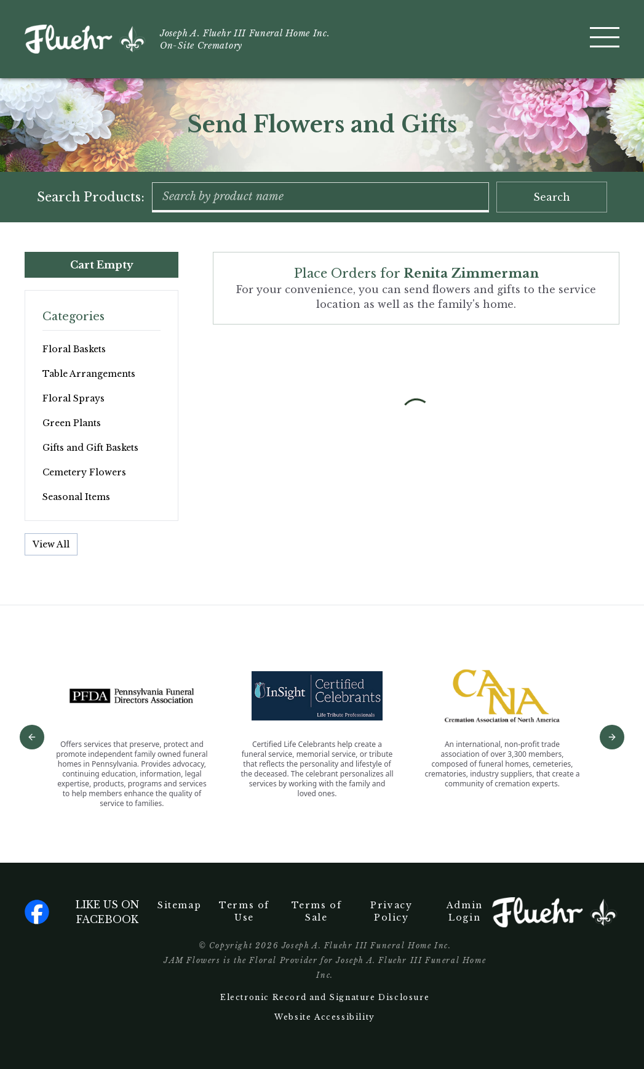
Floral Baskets (74, 349)
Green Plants (71, 423)
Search (551, 197)
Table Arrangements (88, 373)
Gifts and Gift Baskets (90, 447)
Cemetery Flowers (84, 472)
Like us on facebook (82, 912)
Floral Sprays (73, 398)
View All (51, 544)
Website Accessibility (324, 1017)
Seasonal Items (76, 496)
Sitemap (179, 905)
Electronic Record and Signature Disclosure (324, 997)
